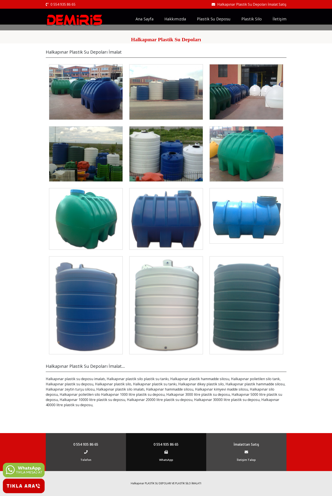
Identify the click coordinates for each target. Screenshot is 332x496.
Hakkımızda (175, 19)
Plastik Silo (251, 19)
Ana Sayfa (145, 19)
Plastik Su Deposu (214, 19)
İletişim (279, 19)
